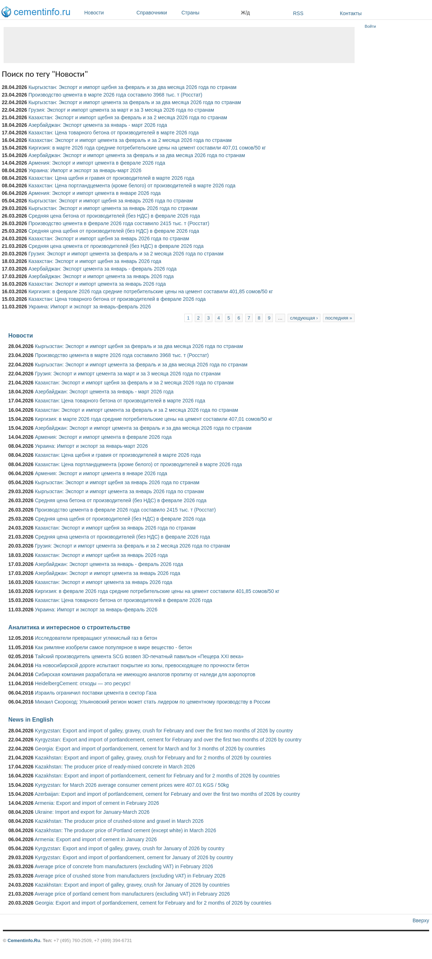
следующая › (304, 318)
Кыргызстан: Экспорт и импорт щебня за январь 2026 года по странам (110, 201)
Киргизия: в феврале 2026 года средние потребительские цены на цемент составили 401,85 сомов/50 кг (150, 291)
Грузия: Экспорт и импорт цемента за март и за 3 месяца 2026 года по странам (121, 110)
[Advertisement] (179, 45)
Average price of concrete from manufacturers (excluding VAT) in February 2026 (124, 866)
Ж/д (245, 12)
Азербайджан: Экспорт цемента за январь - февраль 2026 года (102, 269)
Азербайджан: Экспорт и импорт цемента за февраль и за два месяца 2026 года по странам (136, 155)
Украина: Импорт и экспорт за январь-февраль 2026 (89, 306)
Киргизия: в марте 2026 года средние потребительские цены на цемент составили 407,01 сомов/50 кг (147, 148)
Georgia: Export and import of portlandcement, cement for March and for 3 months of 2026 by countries (150, 748)
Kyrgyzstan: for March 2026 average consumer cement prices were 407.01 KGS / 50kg (132, 785)
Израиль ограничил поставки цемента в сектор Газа (96, 693)
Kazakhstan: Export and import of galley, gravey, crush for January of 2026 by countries (132, 885)
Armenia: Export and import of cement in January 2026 (96, 839)
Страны (209, 12)
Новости (108, 12)
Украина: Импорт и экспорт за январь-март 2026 (84, 170)
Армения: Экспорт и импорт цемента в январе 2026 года (94, 193)
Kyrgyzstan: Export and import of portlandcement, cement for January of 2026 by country (134, 857)
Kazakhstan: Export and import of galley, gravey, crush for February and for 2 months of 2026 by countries (153, 757)
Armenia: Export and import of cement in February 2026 (97, 803)
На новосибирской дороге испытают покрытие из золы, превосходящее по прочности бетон (142, 665)
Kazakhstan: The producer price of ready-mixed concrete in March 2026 (115, 767)
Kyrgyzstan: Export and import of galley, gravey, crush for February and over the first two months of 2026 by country (164, 730)
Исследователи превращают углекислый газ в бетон (96, 638)
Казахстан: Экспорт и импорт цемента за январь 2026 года (97, 284)
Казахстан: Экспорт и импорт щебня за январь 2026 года (94, 261)
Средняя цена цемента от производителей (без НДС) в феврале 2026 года (116, 246)
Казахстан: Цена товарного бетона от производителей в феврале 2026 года (117, 299)
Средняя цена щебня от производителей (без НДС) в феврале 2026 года (113, 231)
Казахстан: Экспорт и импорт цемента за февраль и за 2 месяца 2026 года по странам (129, 140)
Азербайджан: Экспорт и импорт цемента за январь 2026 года (101, 276)
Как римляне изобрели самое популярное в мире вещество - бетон (113, 647)
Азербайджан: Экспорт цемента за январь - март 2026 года (97, 125)
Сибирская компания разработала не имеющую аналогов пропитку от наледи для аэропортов (145, 674)
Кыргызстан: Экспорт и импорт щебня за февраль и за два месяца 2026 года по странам (132, 87)
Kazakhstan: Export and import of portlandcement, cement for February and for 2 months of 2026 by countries (157, 776)
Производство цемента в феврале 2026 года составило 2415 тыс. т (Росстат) (118, 223)
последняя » (338, 318)
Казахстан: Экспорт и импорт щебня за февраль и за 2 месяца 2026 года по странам (127, 117)
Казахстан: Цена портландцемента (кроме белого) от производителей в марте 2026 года (131, 185)
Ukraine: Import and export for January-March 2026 (92, 812)
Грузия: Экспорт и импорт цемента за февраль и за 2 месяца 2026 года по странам (126, 254)
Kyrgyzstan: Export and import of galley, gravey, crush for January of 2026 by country (129, 848)
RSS (298, 13)
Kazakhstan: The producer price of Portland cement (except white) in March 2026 (125, 830)
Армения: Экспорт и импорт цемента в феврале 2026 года (96, 163)
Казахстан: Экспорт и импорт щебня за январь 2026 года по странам (108, 238)
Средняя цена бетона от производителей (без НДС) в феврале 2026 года (114, 216)
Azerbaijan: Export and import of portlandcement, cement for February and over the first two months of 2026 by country (167, 794)
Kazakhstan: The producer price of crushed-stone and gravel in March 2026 (119, 821)
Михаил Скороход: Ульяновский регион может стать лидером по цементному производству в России (152, 702)
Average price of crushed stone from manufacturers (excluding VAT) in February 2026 (130, 876)
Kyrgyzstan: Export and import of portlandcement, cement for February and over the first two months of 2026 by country (168, 739)
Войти (370, 26)
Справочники (157, 12)
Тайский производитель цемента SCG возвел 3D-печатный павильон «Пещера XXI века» (139, 656)
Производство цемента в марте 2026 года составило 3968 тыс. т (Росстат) (115, 95)
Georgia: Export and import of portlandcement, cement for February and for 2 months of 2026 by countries (153, 903)
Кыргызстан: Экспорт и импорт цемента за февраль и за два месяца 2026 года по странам (134, 102)
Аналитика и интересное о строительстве (69, 627)
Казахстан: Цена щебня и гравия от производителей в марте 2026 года (111, 178)
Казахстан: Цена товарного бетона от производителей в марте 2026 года (113, 132)
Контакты (350, 13)
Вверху (421, 920)
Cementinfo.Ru (24, 940)
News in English (30, 719)
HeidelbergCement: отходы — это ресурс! (83, 683)
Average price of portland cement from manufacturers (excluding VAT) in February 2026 (132, 894)
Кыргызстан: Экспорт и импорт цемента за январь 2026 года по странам (113, 208)
